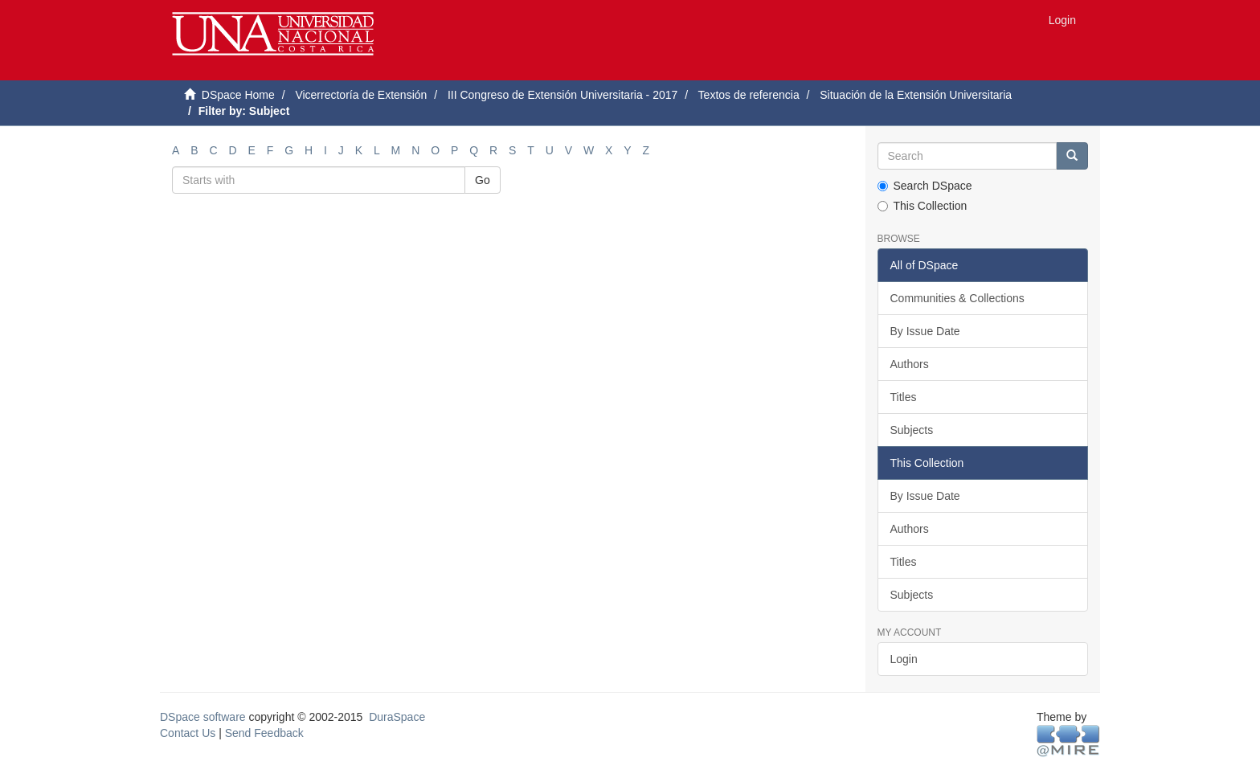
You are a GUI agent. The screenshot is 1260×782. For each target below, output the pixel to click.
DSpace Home (238, 94)
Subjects (912, 430)
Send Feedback (264, 733)
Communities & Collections (957, 298)
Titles (903, 397)
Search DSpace (925, 185)
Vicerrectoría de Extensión (361, 94)
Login (904, 659)
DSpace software (203, 716)
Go (482, 180)
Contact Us (187, 733)
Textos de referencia (749, 94)
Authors (909, 364)
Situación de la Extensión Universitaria (916, 94)
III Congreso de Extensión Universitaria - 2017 (562, 94)
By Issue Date (925, 331)
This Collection (923, 205)
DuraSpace (397, 716)
